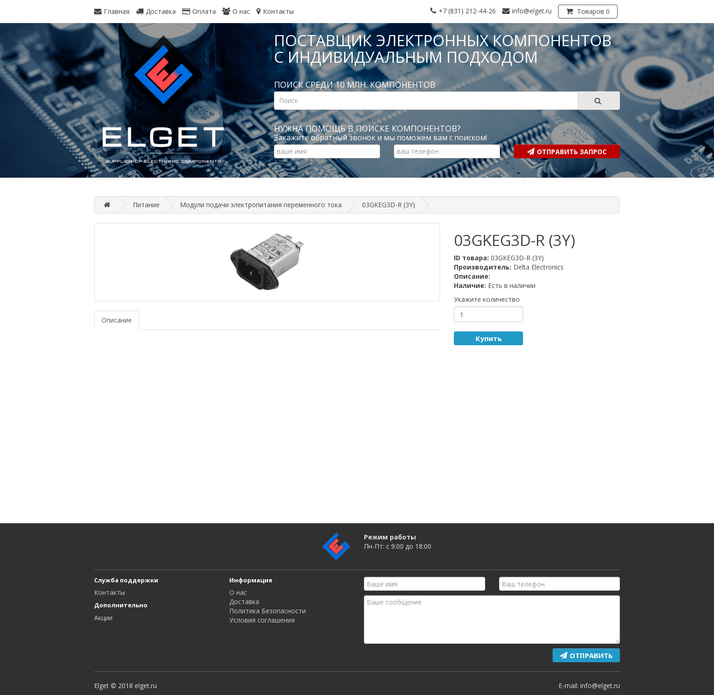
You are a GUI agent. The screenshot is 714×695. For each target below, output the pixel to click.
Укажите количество (487, 299)
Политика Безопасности (267, 610)
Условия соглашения (262, 620)
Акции (103, 617)
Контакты (109, 592)
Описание (116, 320)
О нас (238, 592)
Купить (489, 338)
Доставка (244, 601)
